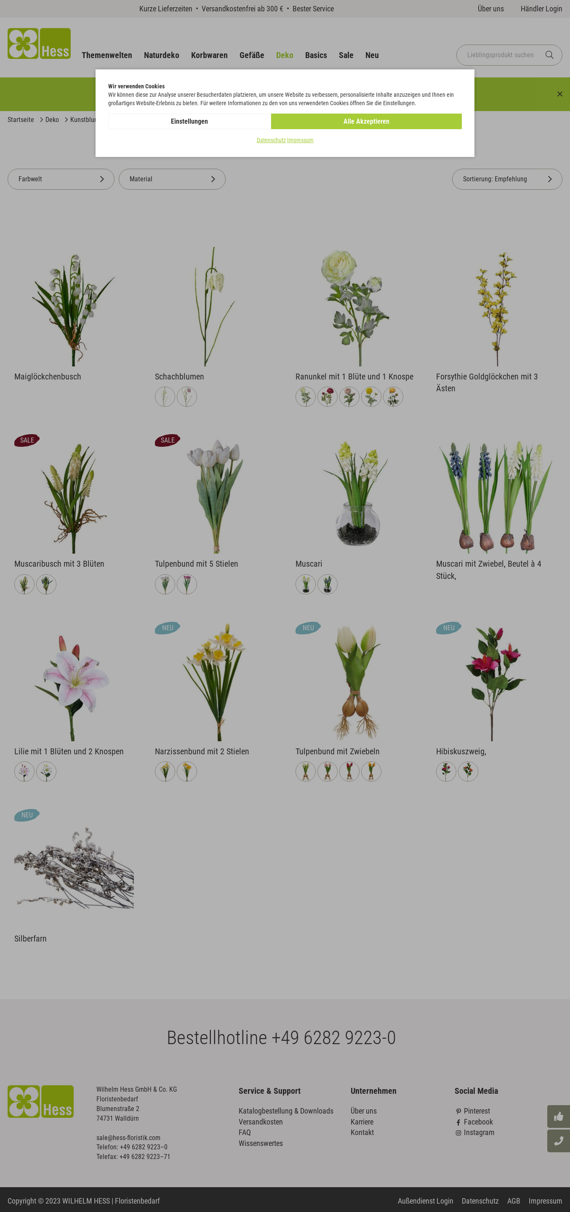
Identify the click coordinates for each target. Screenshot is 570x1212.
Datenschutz (271, 140)
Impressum (300, 140)
